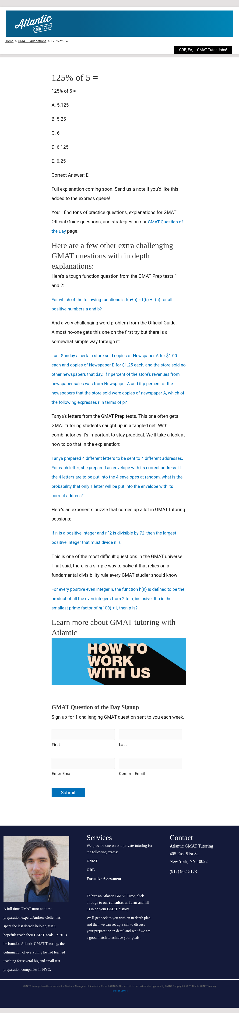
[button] (206, 50)
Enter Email (62, 779)
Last (123, 752)
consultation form (123, 908)
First (56, 752)
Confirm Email (132, 779)
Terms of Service (119, 996)
